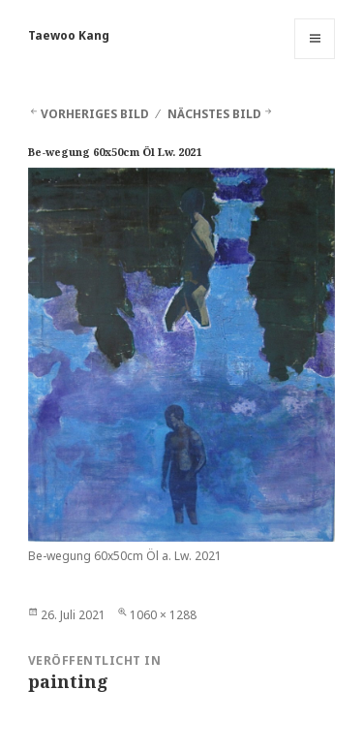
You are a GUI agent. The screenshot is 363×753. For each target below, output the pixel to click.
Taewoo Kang (68, 35)
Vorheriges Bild (95, 114)
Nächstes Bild (214, 114)
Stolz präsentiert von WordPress (119, 730)
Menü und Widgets (315, 58)
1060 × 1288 (163, 615)
